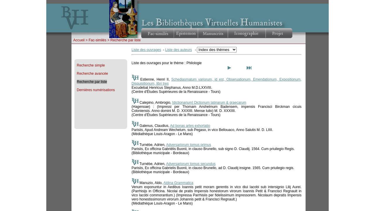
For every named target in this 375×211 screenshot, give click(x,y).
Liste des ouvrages (146, 50)
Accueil (79, 40)
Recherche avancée (92, 74)
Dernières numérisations (96, 90)
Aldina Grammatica (178, 183)
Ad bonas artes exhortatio (190, 126)
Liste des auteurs (178, 50)
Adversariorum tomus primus (188, 145)
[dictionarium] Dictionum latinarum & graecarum (209, 103)
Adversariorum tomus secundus (191, 164)
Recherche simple (91, 65)
